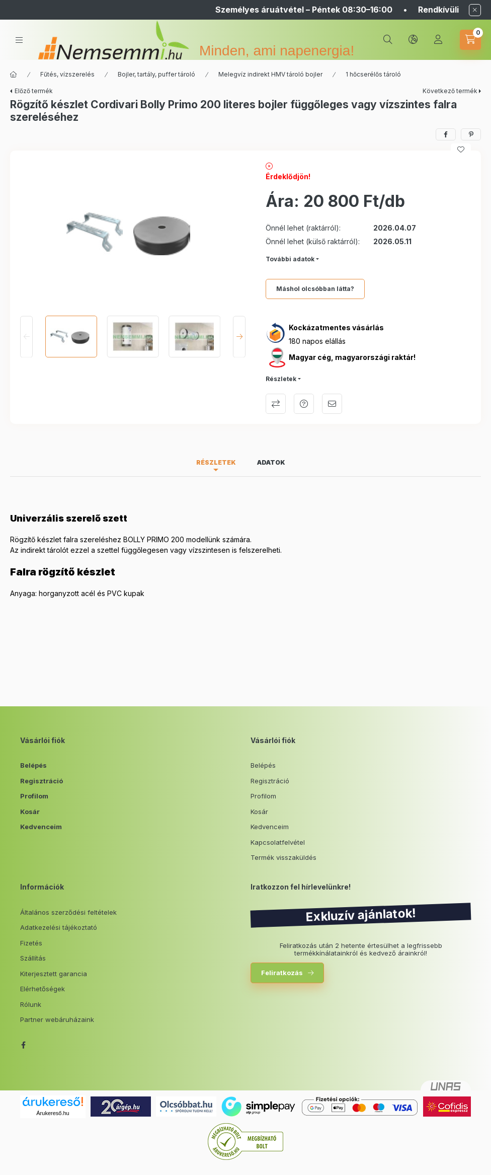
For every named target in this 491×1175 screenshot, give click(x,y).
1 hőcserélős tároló (373, 74)
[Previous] (26, 336)
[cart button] (470, 40)
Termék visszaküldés (283, 857)
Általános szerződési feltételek (68, 912)
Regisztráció (41, 781)
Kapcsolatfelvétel (278, 842)
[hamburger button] (19, 40)
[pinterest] (471, 134)
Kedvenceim (41, 827)
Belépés (33, 765)
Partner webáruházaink (57, 1019)
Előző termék (34, 91)
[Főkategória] (13, 74)
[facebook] (446, 134)
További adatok (290, 259)
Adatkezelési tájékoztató (58, 927)
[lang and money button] (413, 40)
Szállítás (33, 958)
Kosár (30, 811)
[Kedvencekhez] (461, 149)
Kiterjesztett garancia (53, 974)
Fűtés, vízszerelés (67, 74)
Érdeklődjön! (288, 176)
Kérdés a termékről (304, 404)
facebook (23, 1045)
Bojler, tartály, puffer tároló (156, 74)
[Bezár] (475, 10)
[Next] (239, 336)
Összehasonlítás (276, 404)
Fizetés (31, 943)
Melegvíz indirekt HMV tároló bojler (270, 74)
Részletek (281, 379)
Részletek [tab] (216, 462)
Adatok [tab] (271, 462)
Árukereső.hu (52, 1113)
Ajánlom (332, 404)
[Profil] (438, 40)
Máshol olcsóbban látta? (315, 288)
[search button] (388, 40)
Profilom (34, 796)
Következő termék (450, 91)
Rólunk (30, 1004)
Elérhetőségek (42, 989)
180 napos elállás (317, 341)
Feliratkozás (282, 973)
